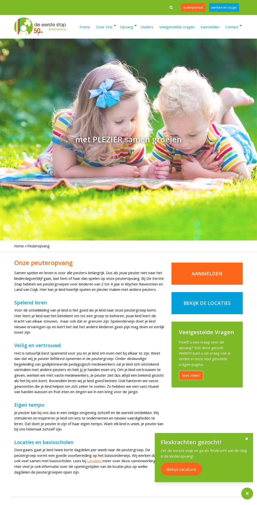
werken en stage (224, 7)
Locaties (94, 460)
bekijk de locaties (207, 303)
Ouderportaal (193, 7)
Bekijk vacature (183, 469)
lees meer (191, 375)
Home (19, 246)
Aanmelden (207, 273)
